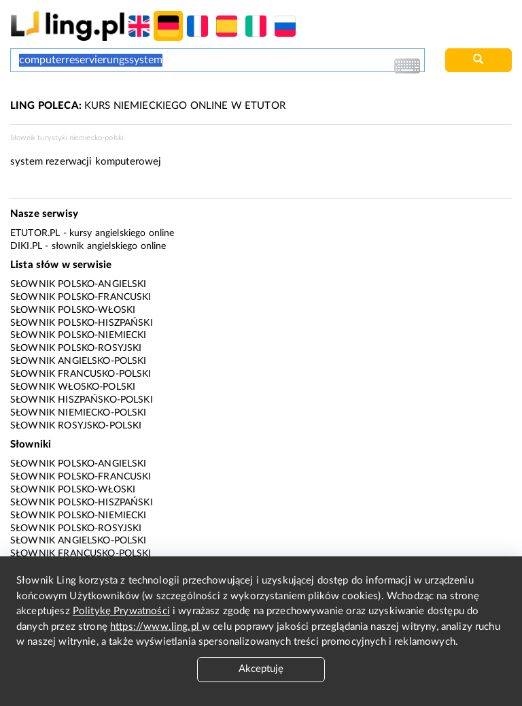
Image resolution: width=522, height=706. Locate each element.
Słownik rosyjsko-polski (75, 426)
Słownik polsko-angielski (78, 284)
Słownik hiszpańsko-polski (81, 400)
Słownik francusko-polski (81, 374)
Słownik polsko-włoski (72, 310)
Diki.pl (26, 246)
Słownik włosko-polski (72, 387)
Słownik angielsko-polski (78, 361)
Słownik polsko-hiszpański (81, 323)
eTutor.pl (35, 233)
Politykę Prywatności (121, 611)
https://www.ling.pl (156, 627)
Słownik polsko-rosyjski (75, 348)
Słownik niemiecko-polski (78, 413)
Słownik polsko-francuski (81, 297)
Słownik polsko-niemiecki (78, 335)
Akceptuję (261, 669)
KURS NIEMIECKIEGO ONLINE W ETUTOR (147, 106)
